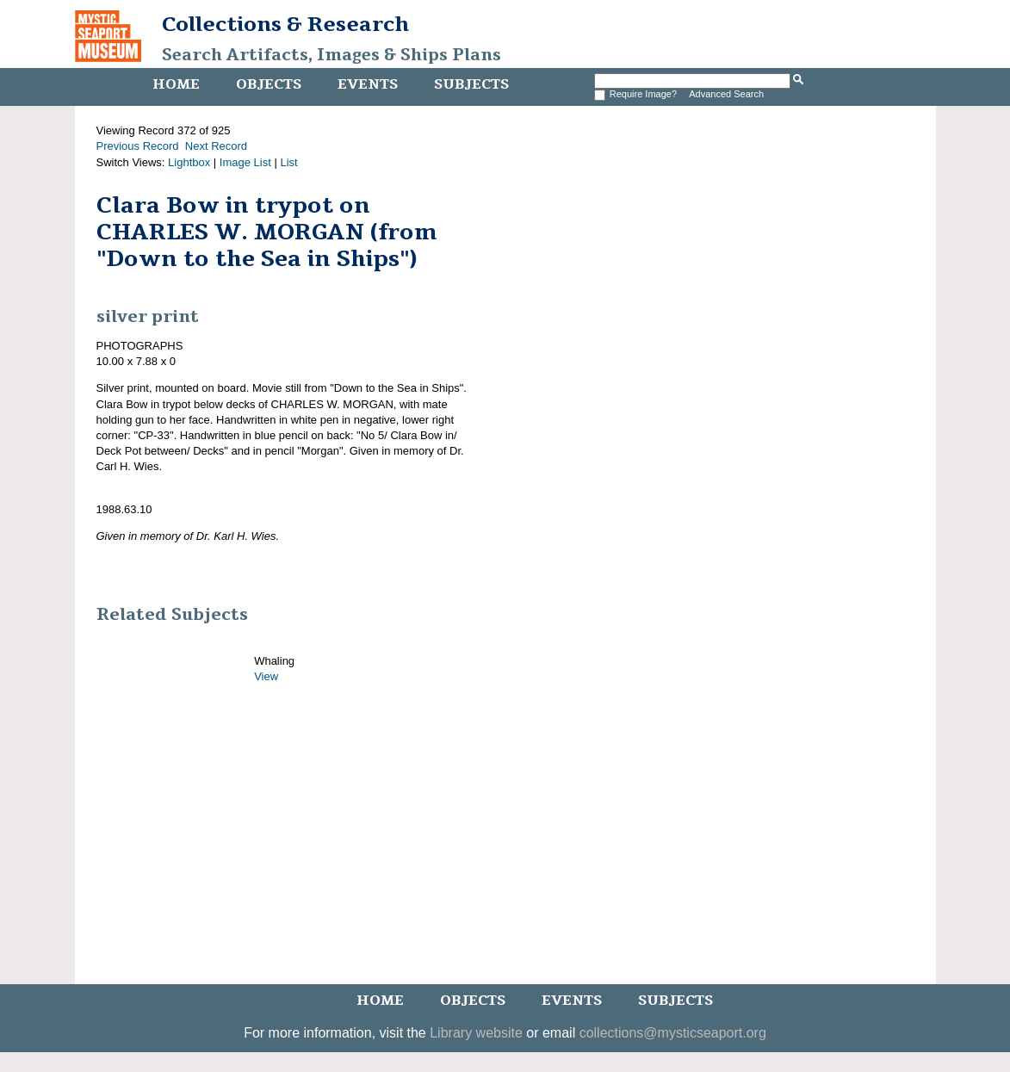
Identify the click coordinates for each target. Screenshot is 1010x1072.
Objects (268, 84)
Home (176, 84)
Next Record (216, 145)
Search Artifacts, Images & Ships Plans (331, 55)
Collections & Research (285, 24)
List (288, 162)
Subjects (471, 84)
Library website (476, 1033)
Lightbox (189, 162)
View (266, 676)
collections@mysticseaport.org (672, 1033)
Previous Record (137, 145)
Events (368, 84)
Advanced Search (726, 94)
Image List (245, 162)
